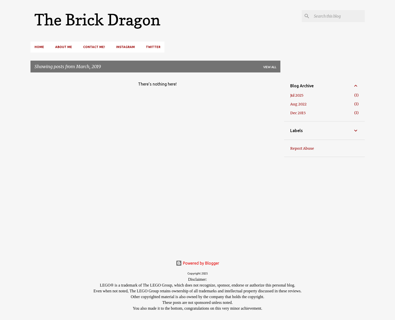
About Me (63, 47)
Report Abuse (302, 148)
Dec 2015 (298, 113)
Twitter (153, 47)
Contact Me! (94, 47)
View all (269, 67)
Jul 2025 (297, 95)
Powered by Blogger (197, 263)
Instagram (125, 47)
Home (39, 47)
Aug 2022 (298, 104)
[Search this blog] (338, 16)
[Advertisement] (321, 194)
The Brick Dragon (97, 19)
